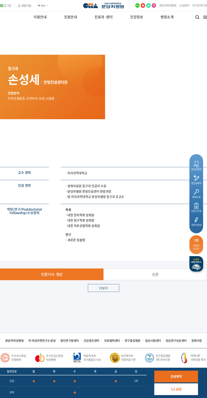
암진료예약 (196, 183)
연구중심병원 (132, 340)
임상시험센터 (153, 340)
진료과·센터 (103, 17)
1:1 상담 (176, 389)
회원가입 (26, 5)
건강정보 (136, 17)
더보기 (103, 288)
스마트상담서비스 (196, 264)
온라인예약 (196, 169)
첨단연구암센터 (69, 340)
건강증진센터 (91, 340)
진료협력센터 (112, 340)
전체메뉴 (205, 17)
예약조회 (196, 197)
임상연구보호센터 (176, 340)
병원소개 (167, 17)
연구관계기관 (199, 5)
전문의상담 (196, 224)
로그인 (7, 5)
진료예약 (176, 376)
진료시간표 (196, 211)
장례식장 (196, 340)
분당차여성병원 (168, 5)
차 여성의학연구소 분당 (42, 340)
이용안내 (40, 17)
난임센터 (184, 5)
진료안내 (70, 17)
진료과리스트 (196, 247)
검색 (197, 17)
